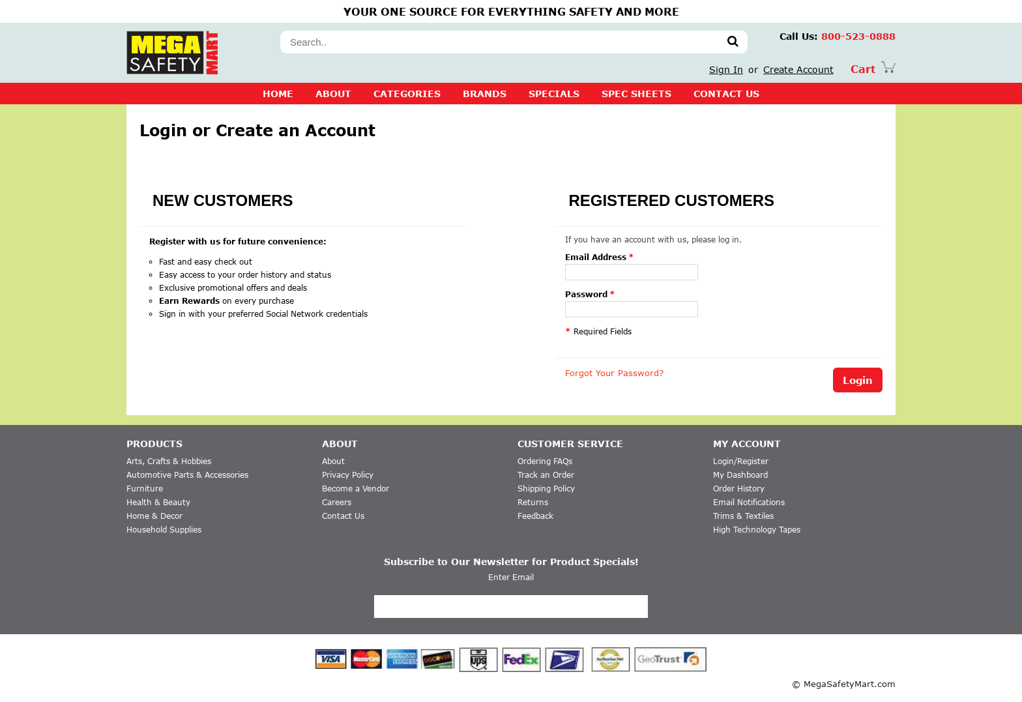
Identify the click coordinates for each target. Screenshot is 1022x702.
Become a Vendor (355, 488)
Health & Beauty (158, 502)
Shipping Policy (546, 488)
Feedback (535, 516)
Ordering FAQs (545, 461)
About (333, 93)
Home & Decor (154, 516)
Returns (533, 502)
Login (858, 380)
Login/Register (740, 461)
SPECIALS (554, 93)
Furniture (144, 488)
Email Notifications (749, 502)
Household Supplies (163, 529)
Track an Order (546, 475)
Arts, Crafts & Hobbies (168, 461)
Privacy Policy (347, 475)
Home (278, 93)
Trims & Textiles (743, 516)
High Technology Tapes (756, 529)
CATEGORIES (407, 93)
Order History (739, 488)
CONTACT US (726, 93)
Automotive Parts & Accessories (187, 475)
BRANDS (484, 93)
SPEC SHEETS (636, 93)
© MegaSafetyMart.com (844, 684)
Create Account (798, 69)
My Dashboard (740, 475)
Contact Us (343, 516)
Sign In (726, 69)
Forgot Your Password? (614, 373)
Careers (336, 502)
